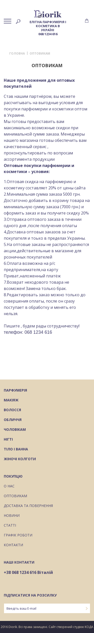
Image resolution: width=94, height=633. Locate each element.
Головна (17, 53)
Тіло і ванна (16, 449)
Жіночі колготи (20, 459)
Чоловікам (15, 430)
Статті (10, 526)
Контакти (13, 545)
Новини (12, 516)
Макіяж (11, 400)
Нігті (8, 440)
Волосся (12, 410)
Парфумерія (15, 391)
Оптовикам (15, 496)
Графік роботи (18, 535)
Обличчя (13, 420)
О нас (9, 486)
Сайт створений (60, 627)
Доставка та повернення (28, 506)
